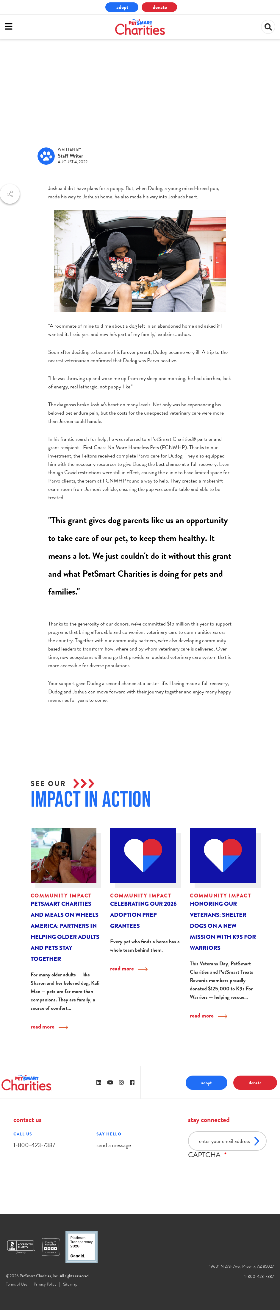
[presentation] (233, 1170)
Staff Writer (70, 156)
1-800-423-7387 (34, 1145)
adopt (122, 7)
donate (160, 7)
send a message (113, 1145)
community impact (39, 82)
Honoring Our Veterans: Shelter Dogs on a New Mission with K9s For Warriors (223, 926)
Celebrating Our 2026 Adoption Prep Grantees (143, 915)
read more (42, 1026)
